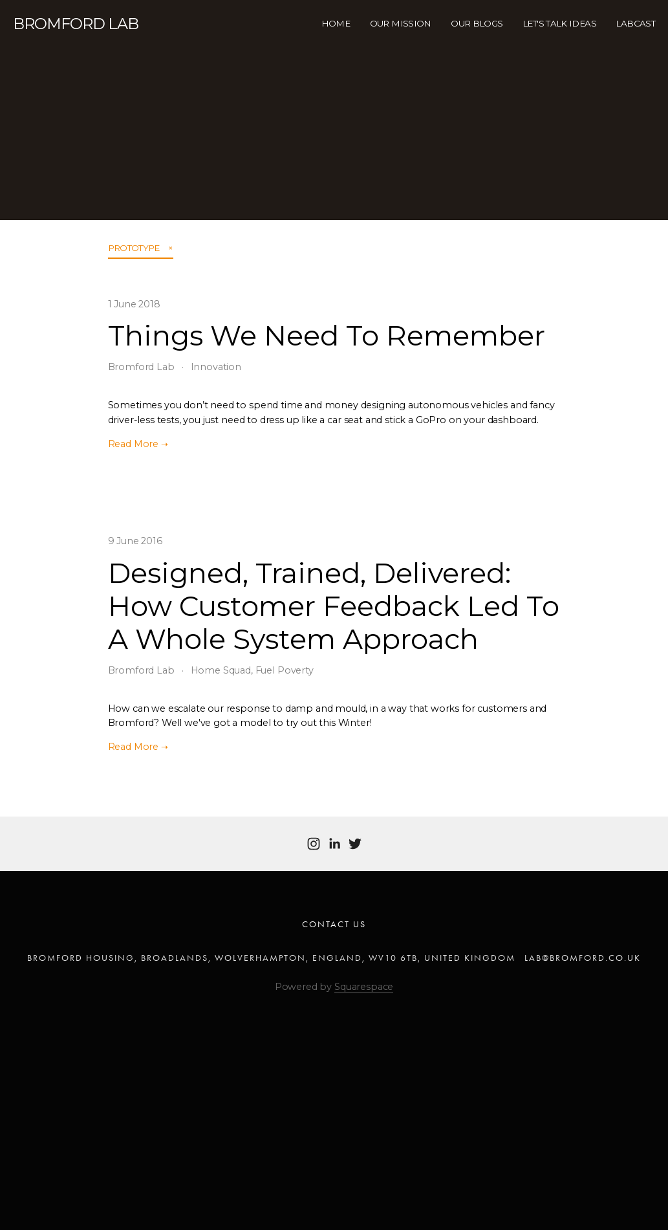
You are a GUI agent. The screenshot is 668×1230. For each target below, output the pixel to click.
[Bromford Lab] (313, 843)
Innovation (216, 367)
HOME (335, 23)
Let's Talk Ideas (559, 23)
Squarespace (363, 987)
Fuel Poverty (284, 670)
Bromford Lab (141, 367)
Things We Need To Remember (326, 335)
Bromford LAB (75, 23)
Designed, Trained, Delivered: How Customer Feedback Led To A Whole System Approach (333, 606)
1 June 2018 (134, 304)
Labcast (635, 23)
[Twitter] (355, 843)
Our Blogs (476, 23)
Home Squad (221, 670)
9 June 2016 (135, 541)
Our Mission (400, 23)
